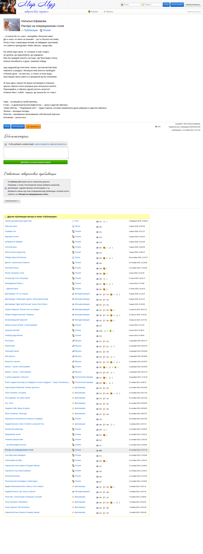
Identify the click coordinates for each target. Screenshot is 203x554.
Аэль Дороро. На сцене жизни (17, 398)
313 (100, 393)
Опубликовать (12, 201)
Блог (77, 221)
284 (100, 497)
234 (100, 310)
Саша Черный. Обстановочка (17, 507)
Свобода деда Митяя (14, 335)
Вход (166, 4)
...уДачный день (11, 289)
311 (100, 378)
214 (100, 414)
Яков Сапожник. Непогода (16, 413)
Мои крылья (10, 356)
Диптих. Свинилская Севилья (17, 262)
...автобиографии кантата (15, 445)
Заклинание (10, 346)
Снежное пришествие (14, 439)
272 (100, 221)
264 (100, 289)
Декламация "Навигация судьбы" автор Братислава (26, 299)
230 (100, 336)
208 (100, 409)
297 (100, 294)
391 (100, 362)
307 (100, 346)
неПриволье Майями (13, 242)
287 (100, 367)
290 (100, 430)
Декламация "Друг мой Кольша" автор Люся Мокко (26, 304)
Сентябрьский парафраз (15, 455)
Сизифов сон (10, 231)
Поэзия (47, 30)
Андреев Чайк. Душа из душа (17, 408)
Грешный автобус (12, 330)
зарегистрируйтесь (42, 144)
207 (100, 482)
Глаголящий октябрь (13, 460)
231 (100, 341)
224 (159, 126)
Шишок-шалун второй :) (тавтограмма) (21, 325)
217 (100, 445)
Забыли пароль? (194, 12)
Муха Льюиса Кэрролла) (15, 252)
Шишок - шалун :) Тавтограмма (18, 372)
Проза (77, 226)
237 (100, 487)
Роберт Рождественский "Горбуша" (19, 314)
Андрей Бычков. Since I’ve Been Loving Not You (24, 424)
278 (100, 398)
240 (100, 508)
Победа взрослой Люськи (15, 257)
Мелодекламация (82, 294)
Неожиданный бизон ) (14, 283)
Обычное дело (11, 226)
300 (100, 279)
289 (100, 424)
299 (100, 502)
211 (100, 466)
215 (100, 492)
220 (100, 471)
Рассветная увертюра (14, 429)
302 (100, 248)
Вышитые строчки (12, 361)
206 (100, 477)
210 (100, 513)
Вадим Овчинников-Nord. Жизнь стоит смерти (24, 486)
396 (100, 315)
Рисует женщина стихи (14, 273)
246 (100, 263)
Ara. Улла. (9, 403)
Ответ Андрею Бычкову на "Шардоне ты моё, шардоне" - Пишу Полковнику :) (37, 382)
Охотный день (11, 247)
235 (100, 305)
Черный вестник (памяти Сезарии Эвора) (22, 512)
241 (100, 232)
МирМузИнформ (193, 4)
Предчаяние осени (13, 434)
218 (100, 237)
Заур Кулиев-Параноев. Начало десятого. (22, 387)
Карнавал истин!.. (12, 237)
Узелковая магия (12, 351)
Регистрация (177, 4)
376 (100, 372)
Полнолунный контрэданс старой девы (21, 481)
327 (100, 284)
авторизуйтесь (60, 144)
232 (100, 326)
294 (100, 383)
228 (100, 461)
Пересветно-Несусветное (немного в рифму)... (24, 419)
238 (100, 268)
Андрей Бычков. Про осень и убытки (20, 491)
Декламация (80, 387)
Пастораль (9, 341)
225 (100, 352)
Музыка (78, 341)
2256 (100, 331)
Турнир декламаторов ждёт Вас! (18, 221)
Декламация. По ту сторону (16, 294)
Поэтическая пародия (84, 377)
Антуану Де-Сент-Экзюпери (16, 278)
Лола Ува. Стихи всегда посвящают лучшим (23, 497)
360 (100, 274)
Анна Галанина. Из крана (15, 393)
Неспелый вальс (12, 268)
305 (100, 227)
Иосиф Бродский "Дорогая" (16, 320)
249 (100, 300)
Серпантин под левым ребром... (18, 471)
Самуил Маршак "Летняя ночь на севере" (22, 309)
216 (100, 253)
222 (100, 440)
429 (100, 258)
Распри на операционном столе (19, 450)
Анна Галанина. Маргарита (16, 502)
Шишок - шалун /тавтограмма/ (17, 367)
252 (100, 320)
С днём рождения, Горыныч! (17, 377)
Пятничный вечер (12, 476)
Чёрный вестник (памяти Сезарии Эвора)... (23, 465)
